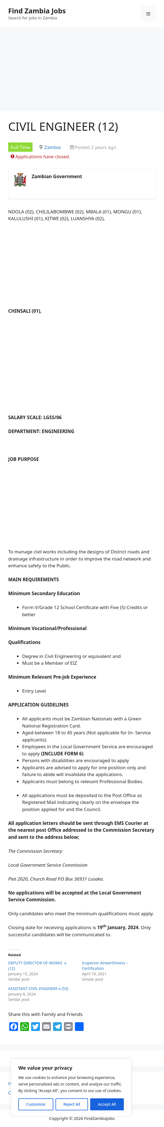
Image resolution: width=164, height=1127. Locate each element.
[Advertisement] (82, 71)
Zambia (52, 147)
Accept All (107, 1104)
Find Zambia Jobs (37, 10)
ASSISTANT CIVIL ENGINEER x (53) (38, 988)
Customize (35, 1104)
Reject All (71, 1104)
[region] (71, 1087)
